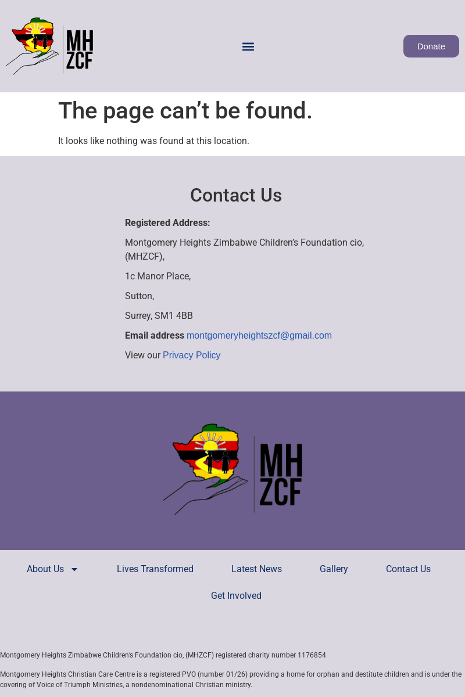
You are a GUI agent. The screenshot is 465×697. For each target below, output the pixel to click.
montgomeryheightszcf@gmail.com (259, 335)
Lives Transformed (155, 568)
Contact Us (408, 568)
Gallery (334, 568)
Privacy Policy (192, 355)
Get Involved (236, 595)
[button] (247, 46)
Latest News (256, 568)
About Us (53, 569)
